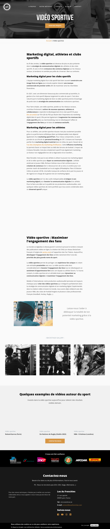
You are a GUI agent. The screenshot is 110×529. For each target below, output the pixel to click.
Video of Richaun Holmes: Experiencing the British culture (89, 419)
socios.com (46, 252)
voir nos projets (55, 26)
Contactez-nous (55, 441)
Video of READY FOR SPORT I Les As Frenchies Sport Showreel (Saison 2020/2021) (55, 213)
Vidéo (58, 6)
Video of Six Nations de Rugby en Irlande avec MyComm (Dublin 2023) (55, 419)
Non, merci (94, 525)
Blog (68, 6)
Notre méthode (45, 6)
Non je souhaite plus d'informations (51, 527)
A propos (32, 6)
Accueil (48, 41)
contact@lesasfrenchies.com (72, 505)
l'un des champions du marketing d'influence (44, 145)
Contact (78, 6)
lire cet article (32, 115)
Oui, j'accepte (85, 525)
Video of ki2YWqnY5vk (20, 419)
